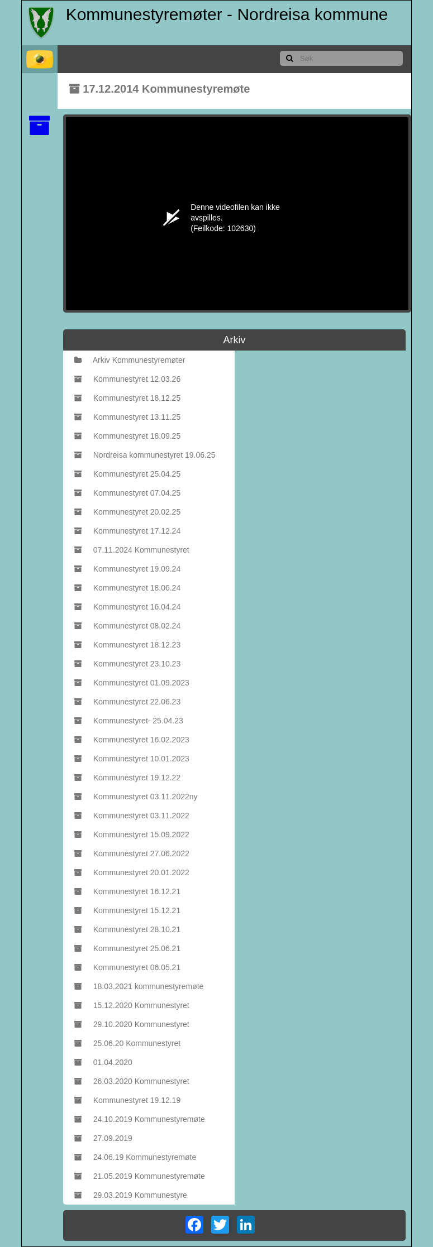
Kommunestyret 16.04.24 (127, 606)
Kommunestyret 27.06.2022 (131, 853)
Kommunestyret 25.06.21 (127, 948)
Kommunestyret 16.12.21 (127, 891)
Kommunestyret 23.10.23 (127, 663)
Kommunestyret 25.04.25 (127, 473)
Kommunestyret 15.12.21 (127, 910)
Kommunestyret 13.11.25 (127, 417)
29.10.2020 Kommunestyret (131, 1024)
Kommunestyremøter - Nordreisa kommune (227, 14)
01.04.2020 (103, 1062)
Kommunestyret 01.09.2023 (131, 682)
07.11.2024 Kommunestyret (131, 549)
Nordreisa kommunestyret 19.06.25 (145, 454)
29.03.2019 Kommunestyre (130, 1195)
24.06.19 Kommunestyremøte (135, 1157)
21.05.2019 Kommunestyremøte (139, 1176)
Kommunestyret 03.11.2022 (131, 815)
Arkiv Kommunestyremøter (129, 360)
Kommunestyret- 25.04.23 (128, 720)
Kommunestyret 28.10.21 (127, 929)
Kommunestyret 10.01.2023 (131, 758)
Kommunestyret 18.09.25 (127, 435)
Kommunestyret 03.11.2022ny (136, 796)
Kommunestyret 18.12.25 (127, 398)
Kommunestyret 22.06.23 (127, 701)
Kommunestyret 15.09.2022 (131, 834)
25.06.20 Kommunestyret (127, 1043)
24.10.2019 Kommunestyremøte (139, 1119)
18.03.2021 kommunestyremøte (139, 986)
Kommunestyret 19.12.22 (127, 777)
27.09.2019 (103, 1138)
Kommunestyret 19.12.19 (127, 1100)
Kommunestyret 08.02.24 (127, 625)
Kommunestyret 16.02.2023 (131, 739)
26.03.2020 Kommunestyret (131, 1081)
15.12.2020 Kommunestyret (131, 1005)
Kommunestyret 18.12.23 (127, 644)
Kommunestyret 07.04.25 (127, 492)
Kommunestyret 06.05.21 (127, 967)
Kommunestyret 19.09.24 (127, 568)
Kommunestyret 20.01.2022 (131, 872)
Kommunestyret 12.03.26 (127, 379)
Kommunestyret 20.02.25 (127, 511)
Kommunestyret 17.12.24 (127, 530)
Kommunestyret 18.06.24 (127, 587)
